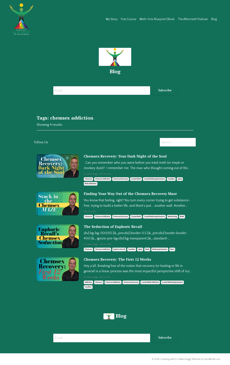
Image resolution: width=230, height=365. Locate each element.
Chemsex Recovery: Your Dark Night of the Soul (125, 156)
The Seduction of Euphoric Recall (113, 227)
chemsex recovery (120, 179)
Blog (214, 19)
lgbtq (180, 179)
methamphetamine (159, 249)
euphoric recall (119, 249)
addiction (88, 282)
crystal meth (136, 179)
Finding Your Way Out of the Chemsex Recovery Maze (130, 194)
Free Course (128, 19)
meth (182, 217)
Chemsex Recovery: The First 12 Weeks (117, 259)
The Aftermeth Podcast (193, 19)
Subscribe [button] (164, 90)
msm (172, 249)
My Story (112, 19)
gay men (171, 179)
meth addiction (90, 184)
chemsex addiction (102, 179)
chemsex (88, 179)
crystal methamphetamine (154, 179)
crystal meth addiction (150, 282)
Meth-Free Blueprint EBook (157, 19)
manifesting (172, 217)
